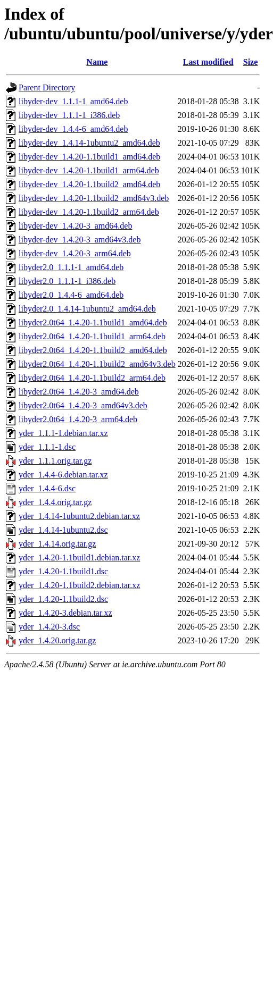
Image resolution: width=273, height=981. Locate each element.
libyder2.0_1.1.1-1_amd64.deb (71, 267)
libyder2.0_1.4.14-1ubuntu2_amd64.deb (87, 308)
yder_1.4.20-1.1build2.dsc (63, 598)
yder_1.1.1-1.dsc (47, 446)
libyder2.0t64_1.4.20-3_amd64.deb (79, 391)
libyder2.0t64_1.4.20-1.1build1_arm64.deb (92, 336)
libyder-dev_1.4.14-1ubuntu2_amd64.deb (89, 142)
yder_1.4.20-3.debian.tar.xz (65, 612)
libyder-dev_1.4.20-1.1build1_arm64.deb (89, 170)
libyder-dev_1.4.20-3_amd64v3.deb (79, 239)
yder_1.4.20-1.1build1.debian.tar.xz (79, 557)
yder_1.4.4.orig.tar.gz (55, 502)
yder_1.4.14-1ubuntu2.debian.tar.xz (79, 516)
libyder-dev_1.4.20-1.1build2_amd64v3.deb (94, 198)
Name (96, 61)
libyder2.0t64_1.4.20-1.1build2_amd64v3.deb (97, 363)
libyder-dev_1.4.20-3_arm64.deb (75, 253)
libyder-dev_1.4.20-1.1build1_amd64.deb (89, 156)
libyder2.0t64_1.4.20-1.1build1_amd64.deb (93, 322)
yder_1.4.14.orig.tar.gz (57, 543)
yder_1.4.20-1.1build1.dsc (63, 571)
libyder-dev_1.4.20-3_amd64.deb (75, 225)
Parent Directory (47, 87)
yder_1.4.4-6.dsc (47, 488)
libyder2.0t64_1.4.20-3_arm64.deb (78, 419)
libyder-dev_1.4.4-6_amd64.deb (73, 128)
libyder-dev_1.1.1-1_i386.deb (69, 115)
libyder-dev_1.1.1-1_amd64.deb (73, 101)
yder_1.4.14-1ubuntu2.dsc (63, 529)
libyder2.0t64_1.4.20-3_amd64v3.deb (83, 405)
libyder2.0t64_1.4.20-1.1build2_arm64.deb (92, 377)
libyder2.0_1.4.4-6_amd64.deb (71, 294)
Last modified (208, 61)
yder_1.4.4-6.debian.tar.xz (63, 474)
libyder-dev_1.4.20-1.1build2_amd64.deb (89, 184)
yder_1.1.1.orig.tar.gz (55, 460)
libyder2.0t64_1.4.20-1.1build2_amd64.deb (93, 350)
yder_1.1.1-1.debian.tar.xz (63, 433)
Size (250, 61)
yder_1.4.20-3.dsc (49, 626)
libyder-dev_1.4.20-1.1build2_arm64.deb (89, 211)
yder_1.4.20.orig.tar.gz (57, 640)
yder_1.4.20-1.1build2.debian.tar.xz (79, 585)
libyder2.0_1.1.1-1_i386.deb (67, 281)
